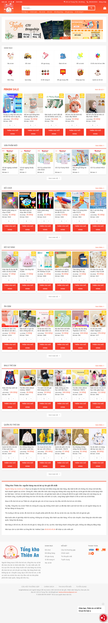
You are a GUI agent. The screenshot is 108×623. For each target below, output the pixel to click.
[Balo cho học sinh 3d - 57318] (10, 378)
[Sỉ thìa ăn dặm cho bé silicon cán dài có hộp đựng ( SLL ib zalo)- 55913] (10, 319)
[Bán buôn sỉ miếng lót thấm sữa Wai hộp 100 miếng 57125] (63, 259)
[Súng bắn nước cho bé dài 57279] (63, 200)
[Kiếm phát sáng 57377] (45, 200)
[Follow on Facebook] (9, 2)
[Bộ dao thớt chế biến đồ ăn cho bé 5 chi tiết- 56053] (63, 319)
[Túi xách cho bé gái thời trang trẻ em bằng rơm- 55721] (45, 378)
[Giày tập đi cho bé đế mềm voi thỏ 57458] (10, 259)
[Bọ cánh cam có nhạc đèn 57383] (27, 200)
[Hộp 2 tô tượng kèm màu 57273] (80, 200)
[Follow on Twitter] (13, 2)
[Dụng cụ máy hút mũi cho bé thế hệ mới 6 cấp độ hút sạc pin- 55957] (12, 103)
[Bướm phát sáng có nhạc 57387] (10, 200)
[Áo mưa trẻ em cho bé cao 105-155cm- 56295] (45, 437)
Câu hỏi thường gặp (68, 550)
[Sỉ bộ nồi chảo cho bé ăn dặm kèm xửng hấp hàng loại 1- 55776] (45, 319)
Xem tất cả (99, 90)
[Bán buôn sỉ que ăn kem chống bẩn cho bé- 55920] (27, 319)
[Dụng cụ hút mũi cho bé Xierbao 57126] (45, 259)
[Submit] (91, 8)
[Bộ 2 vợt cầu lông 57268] (98, 200)
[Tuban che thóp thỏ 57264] (27, 259)
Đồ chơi (49, 12)
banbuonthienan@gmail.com (68, 592)
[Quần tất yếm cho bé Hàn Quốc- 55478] (63, 437)
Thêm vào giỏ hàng (12, 132)
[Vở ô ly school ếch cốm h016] (45, 158)
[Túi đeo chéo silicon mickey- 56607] (27, 378)
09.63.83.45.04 (50, 529)
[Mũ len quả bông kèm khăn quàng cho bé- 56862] (33, 103)
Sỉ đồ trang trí (79, 12)
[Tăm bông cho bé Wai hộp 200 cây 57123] (80, 259)
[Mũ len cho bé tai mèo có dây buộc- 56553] (95, 103)
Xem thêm (99, 146)
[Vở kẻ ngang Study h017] (27, 158)
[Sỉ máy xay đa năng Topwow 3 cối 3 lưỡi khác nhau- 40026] (80, 319)
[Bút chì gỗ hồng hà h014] (80, 158)
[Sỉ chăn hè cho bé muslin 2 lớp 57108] (98, 259)
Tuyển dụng (65, 559)
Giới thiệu (19, 2)
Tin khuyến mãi (66, 556)
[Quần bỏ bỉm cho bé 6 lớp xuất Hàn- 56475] (10, 437)
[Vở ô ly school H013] (98, 158)
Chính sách (33, 12)
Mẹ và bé (42, 12)
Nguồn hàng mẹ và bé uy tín (15, 489)
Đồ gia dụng (69, 12)
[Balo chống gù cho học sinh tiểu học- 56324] (63, 378)
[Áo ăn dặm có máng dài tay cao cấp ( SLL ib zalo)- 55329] (98, 437)
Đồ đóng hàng (58, 12)
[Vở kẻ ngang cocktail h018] (10, 158)
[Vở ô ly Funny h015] (63, 158)
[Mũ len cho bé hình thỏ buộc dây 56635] (74, 103)
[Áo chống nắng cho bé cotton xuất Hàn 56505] (27, 437)
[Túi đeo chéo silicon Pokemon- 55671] (80, 378)
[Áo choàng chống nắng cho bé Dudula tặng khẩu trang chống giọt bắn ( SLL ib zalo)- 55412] (80, 437)
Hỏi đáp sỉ (25, 12)
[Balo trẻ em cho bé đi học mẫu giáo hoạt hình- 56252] (98, 378)
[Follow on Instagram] (11, 2)
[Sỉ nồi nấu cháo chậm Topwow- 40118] (98, 319)
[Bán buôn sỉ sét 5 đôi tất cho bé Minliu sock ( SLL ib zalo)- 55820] (54, 103)
